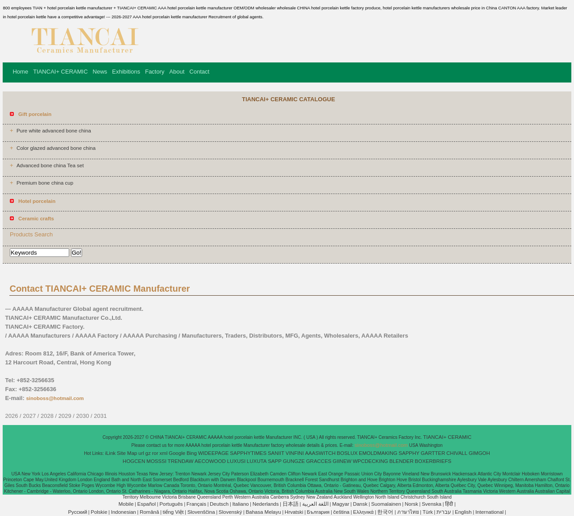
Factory (154, 71)
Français (196, 504)
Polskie (99, 512)
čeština (341, 512)
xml (163, 453)
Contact (199, 71)
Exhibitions (126, 71)
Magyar (340, 504)
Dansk (360, 504)
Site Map (127, 453)
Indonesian (123, 512)
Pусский (77, 512)
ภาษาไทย (408, 512)
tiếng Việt (173, 512)
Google (177, 453)
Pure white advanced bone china (54, 130)
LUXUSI (236, 461)
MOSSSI (156, 461)
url (141, 453)
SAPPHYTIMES (248, 453)
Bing (192, 453)
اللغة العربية (315, 504)
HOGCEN (134, 461)
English (463, 512)
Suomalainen (386, 504)
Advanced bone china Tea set (50, 165)
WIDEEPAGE (213, 453)
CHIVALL (456, 453)
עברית (444, 512)
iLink (110, 453)
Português (171, 504)
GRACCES (319, 461)
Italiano (240, 504)
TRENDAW (181, 461)
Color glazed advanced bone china (56, 148)
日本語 (291, 504)
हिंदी (449, 504)
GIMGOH (479, 453)
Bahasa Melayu (263, 512)
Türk (428, 512)
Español (146, 504)
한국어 (385, 512)
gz (148, 453)
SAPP (275, 461)
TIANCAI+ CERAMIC (60, 71)
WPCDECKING (370, 461)
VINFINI (295, 453)
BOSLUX (347, 453)
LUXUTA (257, 461)
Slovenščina (201, 512)
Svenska (431, 504)
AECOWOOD (210, 461)
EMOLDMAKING (378, 453)
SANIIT (276, 453)
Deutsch (219, 504)
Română (149, 512)
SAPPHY (409, 453)
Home (20, 71)
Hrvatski (294, 512)
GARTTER (433, 453)
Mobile (125, 504)
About (176, 71)
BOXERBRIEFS (433, 461)
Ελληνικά (363, 512)
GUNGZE (294, 461)
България (318, 512)
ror (155, 453)
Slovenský (230, 512)
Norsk (411, 504)
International (489, 512)
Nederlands (266, 504)
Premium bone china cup (45, 183)
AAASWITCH (320, 453)
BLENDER (401, 461)
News (100, 71)
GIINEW (342, 461)
